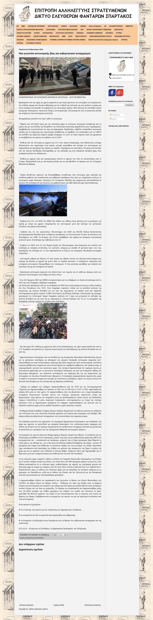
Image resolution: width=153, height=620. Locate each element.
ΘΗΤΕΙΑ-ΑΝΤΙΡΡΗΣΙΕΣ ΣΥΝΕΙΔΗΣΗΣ (99, 29)
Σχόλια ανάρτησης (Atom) (38, 609)
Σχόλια (113, 119)
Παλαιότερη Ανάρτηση (92, 605)
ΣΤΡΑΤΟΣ (124, 40)
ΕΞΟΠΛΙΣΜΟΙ (50, 29)
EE (18, 26)
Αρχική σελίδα (59, 605)
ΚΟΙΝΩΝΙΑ (80, 33)
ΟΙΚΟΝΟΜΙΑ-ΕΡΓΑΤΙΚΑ (122, 36)
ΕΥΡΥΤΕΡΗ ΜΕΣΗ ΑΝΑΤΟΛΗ (68, 29)
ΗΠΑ (82, 29)
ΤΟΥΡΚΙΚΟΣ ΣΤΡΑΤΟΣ (33, 43)
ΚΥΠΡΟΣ (119, 33)
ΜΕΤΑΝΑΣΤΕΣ (54, 36)
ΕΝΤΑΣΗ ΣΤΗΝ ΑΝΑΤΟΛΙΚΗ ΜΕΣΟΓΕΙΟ (30, 29)
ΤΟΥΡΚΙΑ (20, 43)
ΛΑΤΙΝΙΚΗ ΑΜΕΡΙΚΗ (23, 36)
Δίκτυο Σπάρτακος (95, 26)
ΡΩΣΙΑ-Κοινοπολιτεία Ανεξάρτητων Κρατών (103, 40)
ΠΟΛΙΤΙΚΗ (20, 40)
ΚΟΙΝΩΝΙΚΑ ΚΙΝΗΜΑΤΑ (95, 33)
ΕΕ (105, 26)
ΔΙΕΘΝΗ (83, 26)
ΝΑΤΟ (70, 36)
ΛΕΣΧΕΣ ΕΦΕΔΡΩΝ (40, 36)
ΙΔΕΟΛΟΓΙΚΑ (118, 29)
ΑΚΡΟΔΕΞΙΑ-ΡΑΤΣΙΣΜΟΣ (36, 26)
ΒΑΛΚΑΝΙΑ (73, 26)
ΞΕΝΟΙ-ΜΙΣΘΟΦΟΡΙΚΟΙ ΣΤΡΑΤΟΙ (101, 36)
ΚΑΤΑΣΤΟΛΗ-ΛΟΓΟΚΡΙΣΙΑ (65, 33)
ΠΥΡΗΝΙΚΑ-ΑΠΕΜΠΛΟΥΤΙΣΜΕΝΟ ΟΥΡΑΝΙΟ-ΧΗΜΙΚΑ (67, 40)
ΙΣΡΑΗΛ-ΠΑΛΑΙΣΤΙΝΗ (24, 33)
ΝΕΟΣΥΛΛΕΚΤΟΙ (81, 36)
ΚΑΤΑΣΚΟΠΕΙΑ (48, 33)
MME (23, 26)
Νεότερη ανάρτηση (26, 605)
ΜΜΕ (64, 36)
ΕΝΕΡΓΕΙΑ (129, 26)
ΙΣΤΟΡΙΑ (37, 33)
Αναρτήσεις (115, 115)
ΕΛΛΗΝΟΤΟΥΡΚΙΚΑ (116, 26)
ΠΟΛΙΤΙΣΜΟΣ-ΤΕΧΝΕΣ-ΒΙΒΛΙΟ (37, 40)
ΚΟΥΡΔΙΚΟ (109, 33)
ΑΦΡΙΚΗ (64, 26)
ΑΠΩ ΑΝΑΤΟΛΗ (53, 26)
